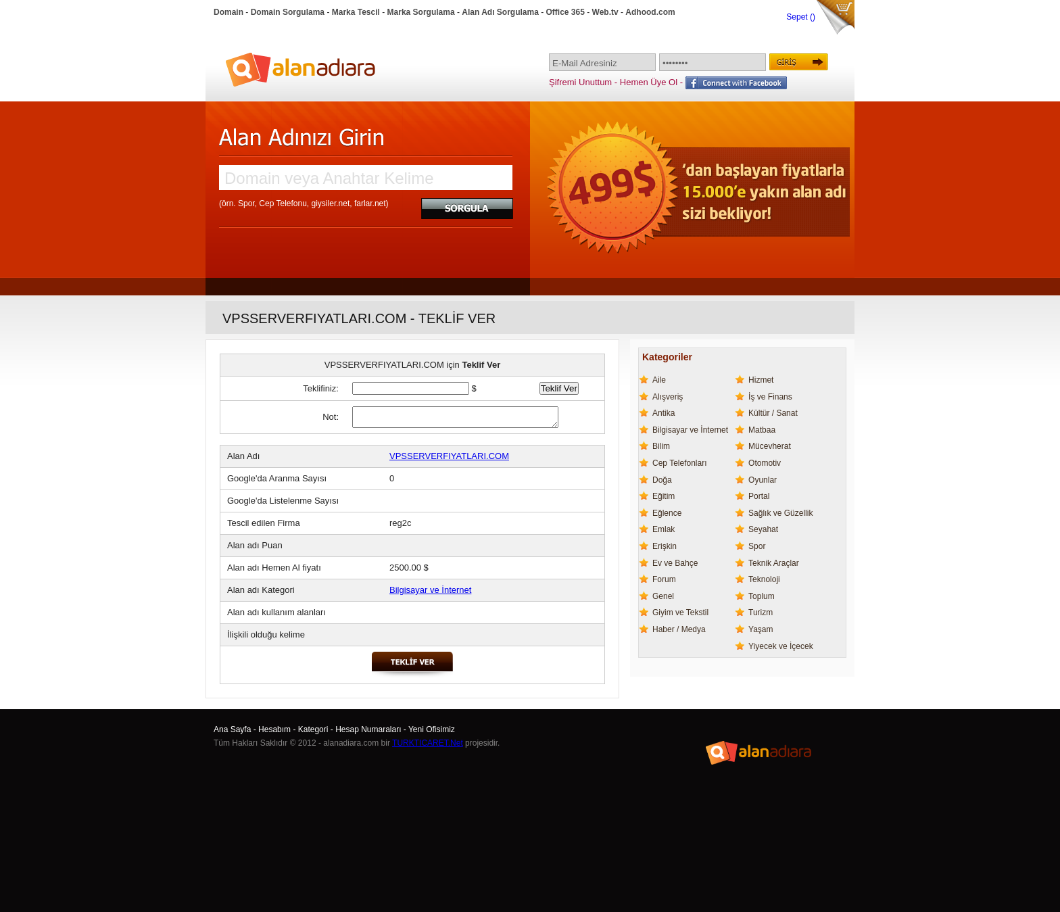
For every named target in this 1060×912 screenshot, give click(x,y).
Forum (664, 579)
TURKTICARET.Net (427, 743)
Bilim (661, 446)
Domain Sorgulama (287, 12)
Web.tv (605, 12)
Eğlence (666, 513)
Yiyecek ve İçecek (780, 646)
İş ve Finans (770, 397)
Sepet (798, 17)
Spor (756, 546)
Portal (758, 496)
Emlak (663, 529)
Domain (228, 12)
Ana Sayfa (232, 729)
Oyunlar (762, 480)
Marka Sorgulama (421, 12)
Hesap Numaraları (368, 729)
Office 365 (565, 12)
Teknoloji (764, 579)
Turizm (760, 612)
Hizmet (760, 380)
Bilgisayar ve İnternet (430, 590)
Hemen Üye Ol (648, 82)
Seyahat (763, 529)
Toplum (761, 596)
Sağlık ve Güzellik (780, 513)
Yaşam (760, 629)
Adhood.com (650, 12)
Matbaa (761, 430)
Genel (663, 596)
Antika (663, 413)
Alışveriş (667, 397)
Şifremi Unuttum (580, 82)
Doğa (662, 480)
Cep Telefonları (679, 463)
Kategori (313, 729)
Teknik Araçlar (773, 563)
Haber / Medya (679, 629)
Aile (659, 380)
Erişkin (664, 546)
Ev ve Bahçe (675, 563)
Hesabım (274, 729)
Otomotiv (764, 463)
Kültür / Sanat (773, 413)
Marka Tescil (356, 12)
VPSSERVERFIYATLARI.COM (449, 456)
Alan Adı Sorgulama (500, 12)
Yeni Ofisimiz (431, 729)
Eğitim (663, 496)
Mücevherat (769, 446)
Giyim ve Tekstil (680, 612)
